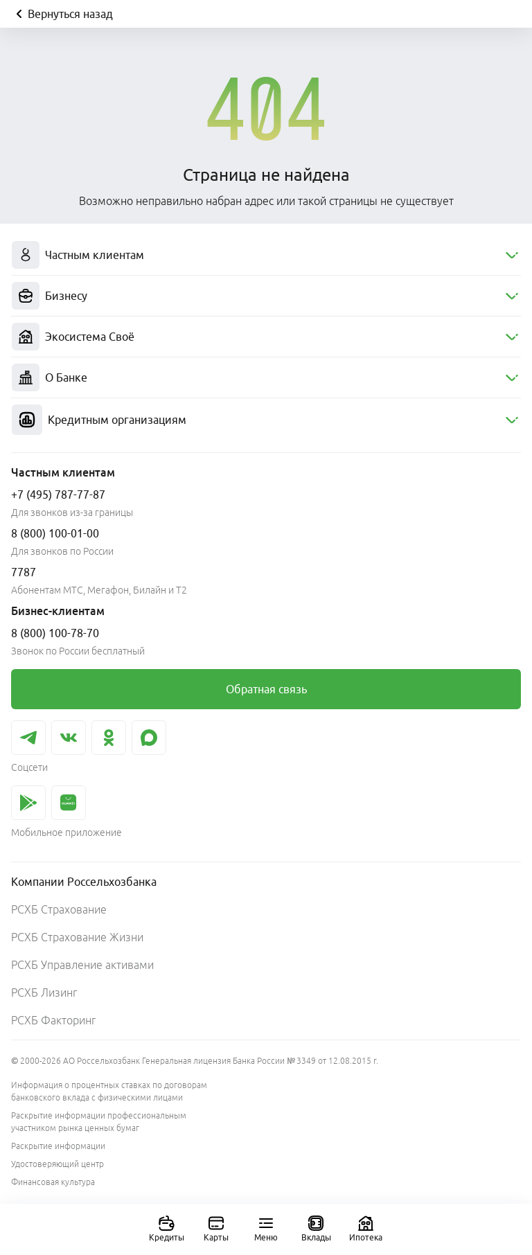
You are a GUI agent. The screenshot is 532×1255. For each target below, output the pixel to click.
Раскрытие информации (58, 1145)
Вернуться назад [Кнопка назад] (62, 14)
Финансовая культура (53, 1181)
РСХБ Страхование (59, 909)
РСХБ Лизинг (44, 992)
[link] (266, 689)
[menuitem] (266, 255)
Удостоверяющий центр (57, 1163)
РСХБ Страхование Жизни (77, 937)
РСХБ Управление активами (82, 965)
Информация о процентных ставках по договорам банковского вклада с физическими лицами (109, 1091)
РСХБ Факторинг (53, 1020)
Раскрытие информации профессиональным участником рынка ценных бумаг (98, 1121)
